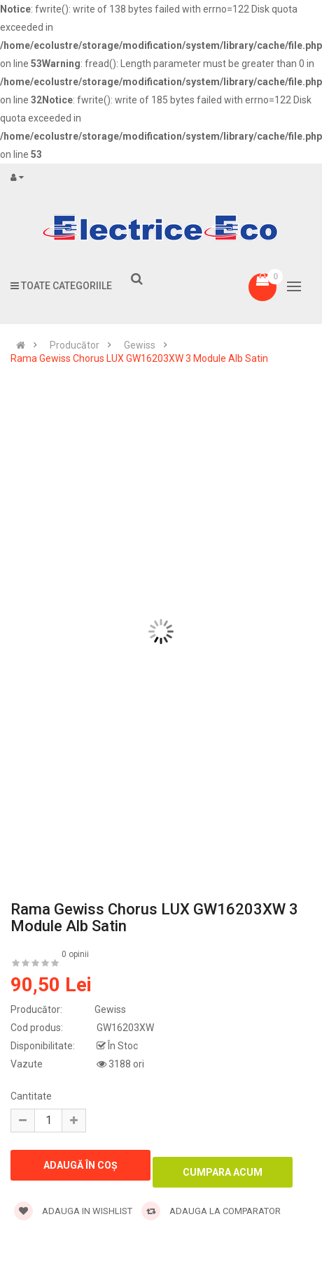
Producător (74, 345)
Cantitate (31, 1096)
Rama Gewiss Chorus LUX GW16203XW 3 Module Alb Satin (139, 358)
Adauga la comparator (211, 1211)
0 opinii (75, 954)
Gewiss (139, 345)
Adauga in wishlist (73, 1211)
